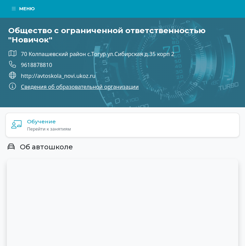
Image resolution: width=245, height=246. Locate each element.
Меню (23, 8)
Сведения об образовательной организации (80, 87)
